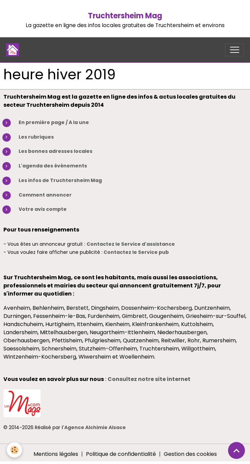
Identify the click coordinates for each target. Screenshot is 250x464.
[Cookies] (14, 450)
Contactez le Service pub (136, 252)
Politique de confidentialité (121, 454)
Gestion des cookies (190, 454)
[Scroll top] (236, 450)
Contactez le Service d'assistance (131, 244)
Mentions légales (55, 454)
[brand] (14, 49)
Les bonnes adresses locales (55, 151)
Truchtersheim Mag (125, 16)
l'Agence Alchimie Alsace (94, 427)
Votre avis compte (43, 209)
